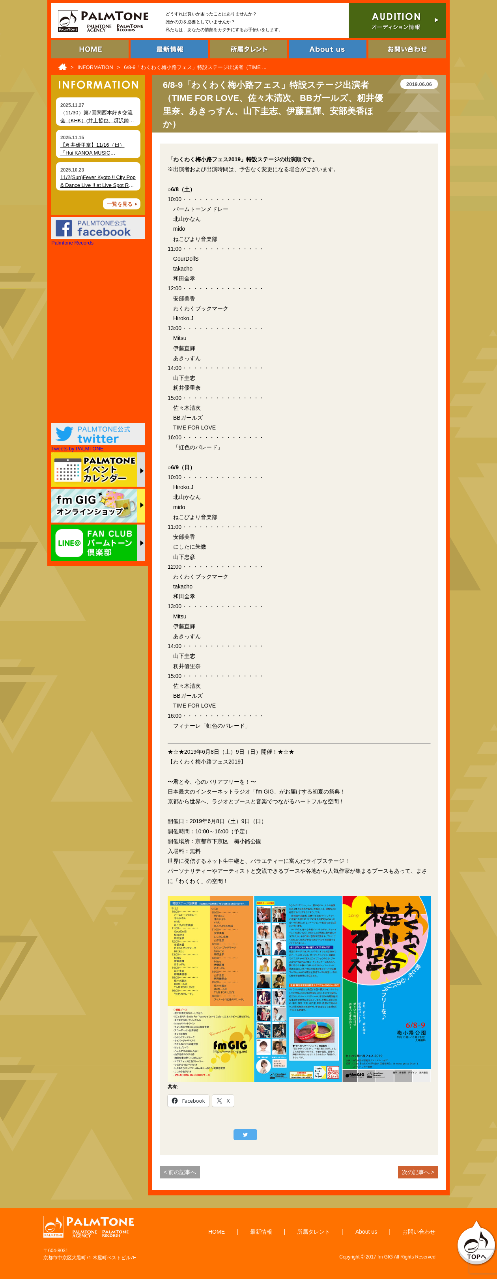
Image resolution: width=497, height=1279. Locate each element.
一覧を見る (120, 204)
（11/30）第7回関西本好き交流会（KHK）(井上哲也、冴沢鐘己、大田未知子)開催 (96, 120)
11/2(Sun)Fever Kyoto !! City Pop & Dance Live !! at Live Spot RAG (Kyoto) (98, 185)
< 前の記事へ (180, 1172)
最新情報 (261, 1232)
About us (366, 1232)
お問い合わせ (418, 1232)
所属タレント (313, 1232)
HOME (216, 1232)
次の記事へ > (418, 1172)
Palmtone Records (72, 243)
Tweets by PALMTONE (77, 449)
